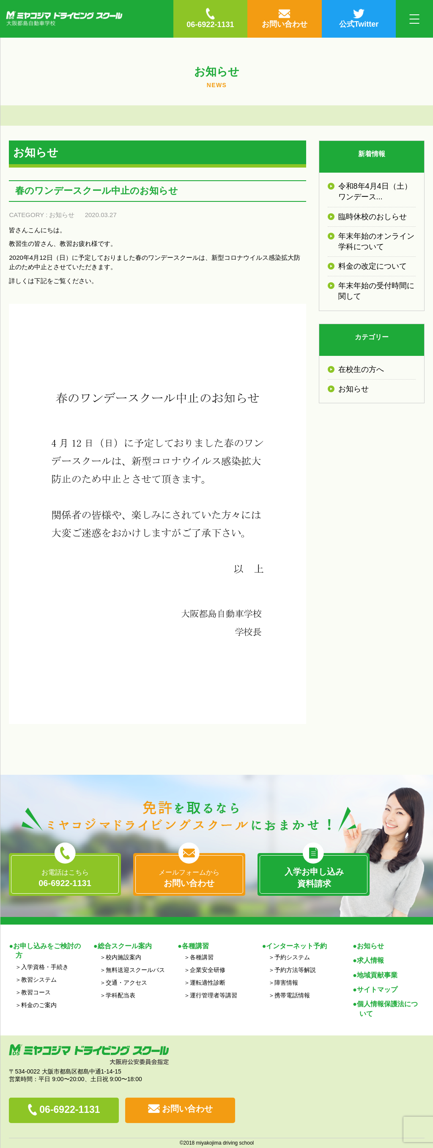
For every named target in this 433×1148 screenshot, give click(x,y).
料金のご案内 (39, 1005)
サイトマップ (377, 989)
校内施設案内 (123, 957)
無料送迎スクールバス (135, 969)
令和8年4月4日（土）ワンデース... (375, 191)
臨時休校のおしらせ (372, 216)
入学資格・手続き (45, 967)
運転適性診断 (207, 982)
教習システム (39, 979)
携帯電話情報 (292, 995)
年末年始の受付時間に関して (376, 290)
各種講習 (202, 957)
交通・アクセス (126, 982)
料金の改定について (372, 266)
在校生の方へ (361, 369)
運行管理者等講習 (213, 995)
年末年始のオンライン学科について (376, 241)
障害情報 (286, 982)
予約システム (292, 957)
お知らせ (61, 214)
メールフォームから (189, 879)
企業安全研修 (207, 969)
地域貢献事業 (377, 975)
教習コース (36, 992)
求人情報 (370, 960)
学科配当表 (120, 995)
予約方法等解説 (295, 969)
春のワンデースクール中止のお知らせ (96, 190)
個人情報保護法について (387, 1008)
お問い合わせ (187, 1108)
